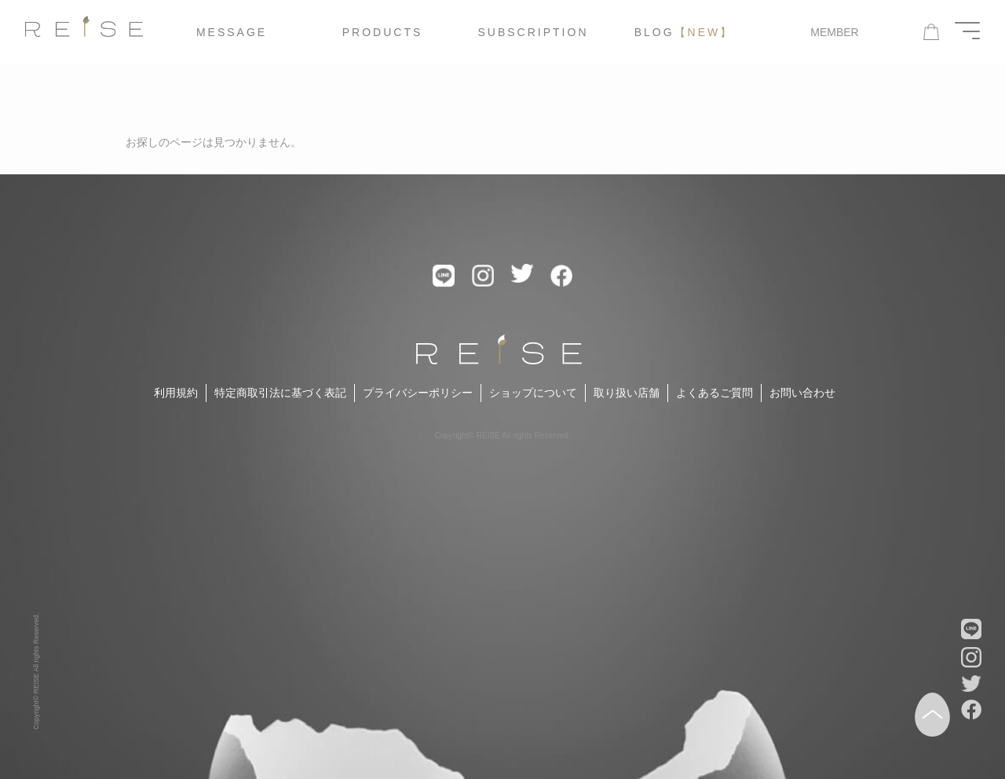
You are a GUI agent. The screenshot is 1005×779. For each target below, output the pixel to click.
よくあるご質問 (714, 392)
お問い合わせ (802, 392)
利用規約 (176, 392)
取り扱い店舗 (627, 392)
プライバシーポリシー (418, 392)
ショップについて (533, 392)
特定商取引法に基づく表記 (280, 392)
